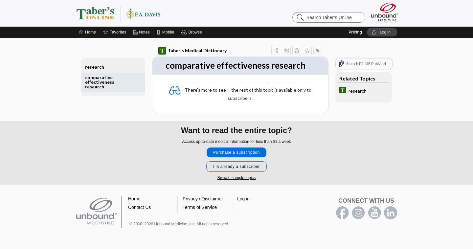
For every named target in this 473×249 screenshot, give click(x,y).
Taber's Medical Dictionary (192, 51)
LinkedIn (390, 212)
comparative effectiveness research (99, 82)
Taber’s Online (158, 13)
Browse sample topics (236, 177)
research (94, 67)
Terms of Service (200, 207)
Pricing (355, 32)
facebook (342, 212)
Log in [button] (243, 198)
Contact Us (139, 207)
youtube (374, 212)
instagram (358, 212)
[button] (192, 32)
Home (134, 198)
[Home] (87, 32)
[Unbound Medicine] (384, 12)
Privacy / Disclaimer (203, 198)
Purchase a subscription (236, 152)
